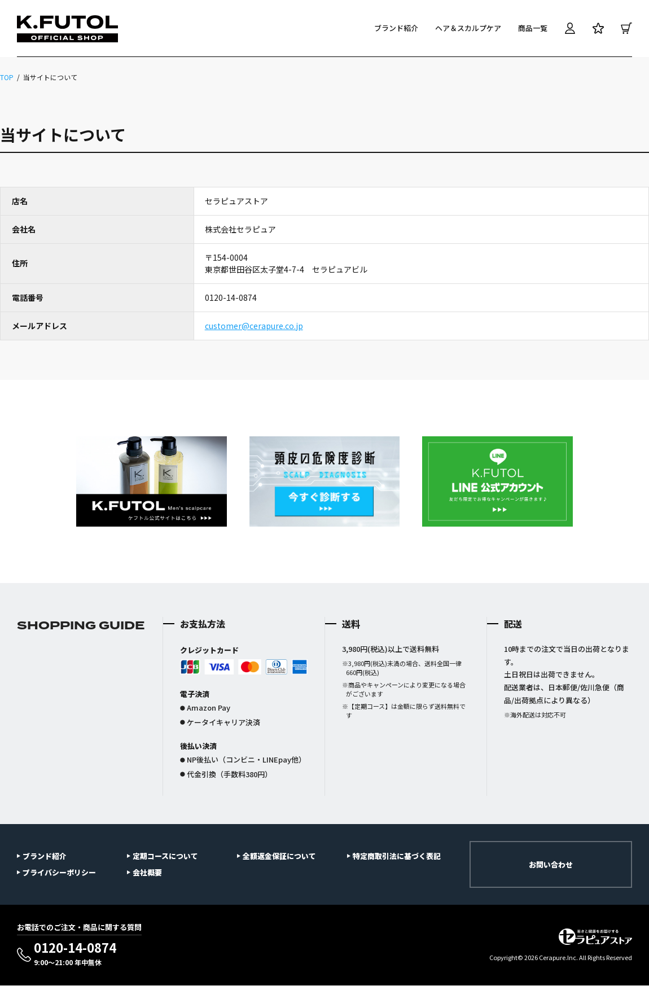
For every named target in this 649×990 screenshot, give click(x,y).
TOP (7, 77)
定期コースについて (165, 856)
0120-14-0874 (75, 954)
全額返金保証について (279, 856)
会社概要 (147, 872)
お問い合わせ (551, 864)
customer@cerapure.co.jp (254, 325)
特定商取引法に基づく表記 (397, 856)
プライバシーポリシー (59, 872)
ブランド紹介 (396, 28)
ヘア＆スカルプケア (468, 28)
